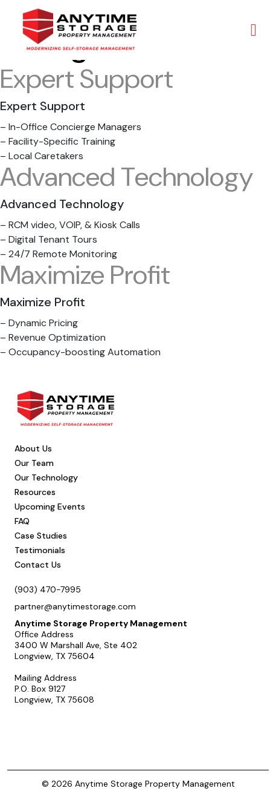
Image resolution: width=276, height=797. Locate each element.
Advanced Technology (126, 176)
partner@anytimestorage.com (75, 606)
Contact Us (37, 564)
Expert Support (86, 78)
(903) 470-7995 (47, 589)
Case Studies (40, 535)
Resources (35, 492)
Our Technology (46, 477)
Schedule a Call (57, 726)
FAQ (22, 521)
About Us (33, 448)
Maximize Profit (85, 274)
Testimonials (39, 550)
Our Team (34, 463)
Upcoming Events (49, 506)
